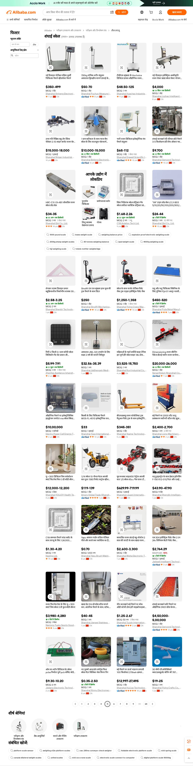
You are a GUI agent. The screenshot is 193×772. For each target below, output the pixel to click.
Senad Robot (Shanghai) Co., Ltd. (167, 373)
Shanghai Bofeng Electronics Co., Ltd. (96, 159)
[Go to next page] (152, 704)
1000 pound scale (56, 234)
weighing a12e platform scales (55, 750)
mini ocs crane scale (80, 757)
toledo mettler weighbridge (86, 249)
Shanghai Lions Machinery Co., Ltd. (167, 434)
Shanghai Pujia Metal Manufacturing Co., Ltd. (167, 309)
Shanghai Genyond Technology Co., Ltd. (167, 159)
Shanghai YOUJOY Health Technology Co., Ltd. (60, 495)
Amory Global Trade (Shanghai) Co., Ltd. (96, 495)
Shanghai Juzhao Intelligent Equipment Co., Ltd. (167, 96)
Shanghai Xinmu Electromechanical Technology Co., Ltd (96, 690)
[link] (189, 741)
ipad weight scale (124, 241)
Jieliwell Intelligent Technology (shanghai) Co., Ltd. (167, 561)
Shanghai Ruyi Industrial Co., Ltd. (132, 370)
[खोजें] (121, 12)
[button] (112, 12)
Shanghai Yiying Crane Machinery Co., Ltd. (132, 306)
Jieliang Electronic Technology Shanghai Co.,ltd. (60, 687)
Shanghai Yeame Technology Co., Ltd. (132, 434)
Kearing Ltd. (51, 556)
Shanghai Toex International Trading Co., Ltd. (96, 434)
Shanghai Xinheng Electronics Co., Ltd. (60, 93)
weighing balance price (110, 234)
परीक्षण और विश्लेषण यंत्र (96, 30)
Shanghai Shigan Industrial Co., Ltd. (60, 157)
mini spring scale (167, 750)
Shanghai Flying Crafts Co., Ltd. (167, 687)
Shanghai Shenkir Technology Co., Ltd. (60, 309)
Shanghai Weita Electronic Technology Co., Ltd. (132, 556)
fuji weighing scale (56, 249)
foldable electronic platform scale (135, 750)
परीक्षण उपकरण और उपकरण (68, 30)
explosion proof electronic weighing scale (149, 234)
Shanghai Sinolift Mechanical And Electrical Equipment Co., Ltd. (96, 306)
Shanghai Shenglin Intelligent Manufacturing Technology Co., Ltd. (167, 495)
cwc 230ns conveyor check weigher (94, 750)
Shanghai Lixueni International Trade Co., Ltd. (132, 495)
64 (146, 704)
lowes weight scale (82, 234)
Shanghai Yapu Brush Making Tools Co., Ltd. (96, 556)
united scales (55, 757)
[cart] (151, 12)
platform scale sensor (21, 750)
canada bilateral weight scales (25, 757)
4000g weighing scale (151, 241)
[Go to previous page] (75, 704)
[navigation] (24, 367)
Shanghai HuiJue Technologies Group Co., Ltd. (132, 687)
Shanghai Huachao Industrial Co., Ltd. (132, 93)
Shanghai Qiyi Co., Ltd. (57, 223)
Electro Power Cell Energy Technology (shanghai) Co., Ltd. (60, 434)
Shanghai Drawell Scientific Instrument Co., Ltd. (132, 157)
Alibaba (48, 30)
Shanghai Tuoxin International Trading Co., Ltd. (132, 622)
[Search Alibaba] (76, 12)
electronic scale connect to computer (116, 757)
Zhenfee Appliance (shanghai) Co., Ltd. (60, 373)
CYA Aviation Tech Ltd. (128, 223)
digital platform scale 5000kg (156, 757)
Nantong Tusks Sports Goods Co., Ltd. (60, 625)
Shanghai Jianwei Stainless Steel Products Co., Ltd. (96, 622)
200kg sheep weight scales (60, 241)
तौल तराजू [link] (115, 30)
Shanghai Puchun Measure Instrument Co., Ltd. (96, 93)
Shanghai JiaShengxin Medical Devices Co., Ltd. (96, 370)
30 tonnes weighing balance (94, 241)
